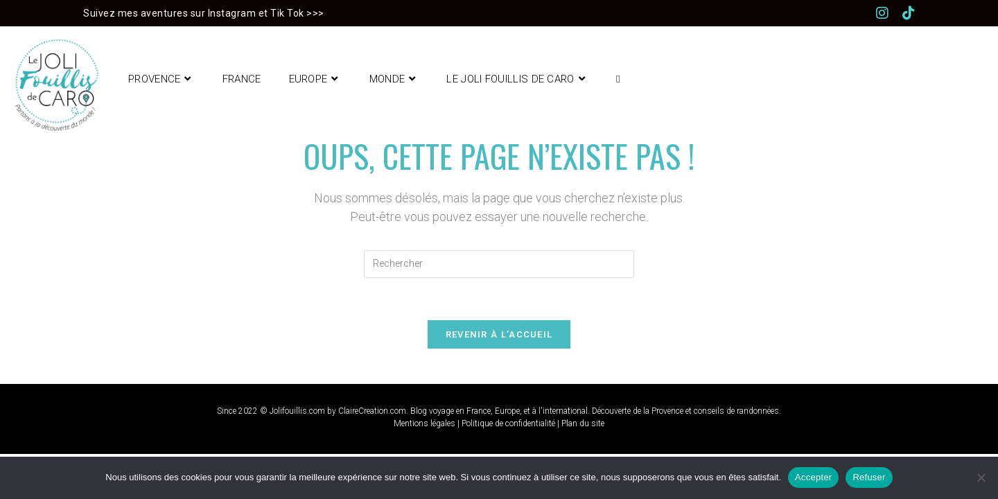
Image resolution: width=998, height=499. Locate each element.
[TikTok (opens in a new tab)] (908, 13)
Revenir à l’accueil (499, 334)
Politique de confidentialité (508, 423)
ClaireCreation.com (372, 411)
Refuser (868, 477)
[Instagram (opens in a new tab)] (889, 13)
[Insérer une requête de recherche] (499, 264)
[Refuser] (981, 477)
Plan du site (582, 423)
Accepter (813, 477)
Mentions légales (424, 423)
